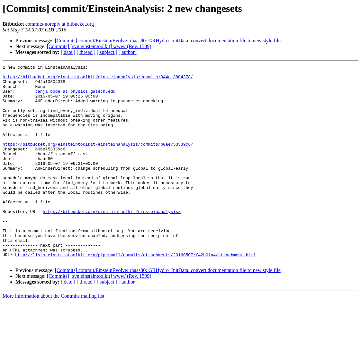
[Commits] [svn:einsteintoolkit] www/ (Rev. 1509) (99, 46)
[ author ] (128, 52)
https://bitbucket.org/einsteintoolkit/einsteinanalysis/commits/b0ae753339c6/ (98, 160)
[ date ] (68, 52)
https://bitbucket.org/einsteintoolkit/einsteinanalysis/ (112, 241)
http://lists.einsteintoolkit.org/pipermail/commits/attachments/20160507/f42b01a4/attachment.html (135, 293)
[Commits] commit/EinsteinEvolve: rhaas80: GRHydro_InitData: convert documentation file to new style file (168, 40)
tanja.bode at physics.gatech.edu (75, 97)
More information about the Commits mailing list (53, 334)
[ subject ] (107, 52)
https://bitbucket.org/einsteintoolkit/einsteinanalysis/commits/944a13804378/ (98, 79)
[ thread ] (86, 52)
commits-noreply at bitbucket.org (59, 24)
